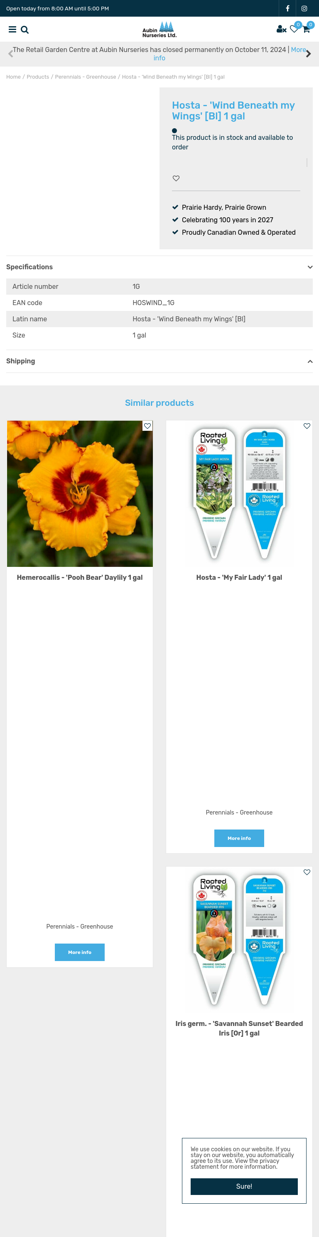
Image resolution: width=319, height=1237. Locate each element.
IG (304, 8)
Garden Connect (141, 1227)
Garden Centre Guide (191, 1227)
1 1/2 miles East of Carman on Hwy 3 (164, 1032)
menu (12, 29)
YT (147, 1200)
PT (159, 1200)
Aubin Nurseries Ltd (164, 1023)
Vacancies (159, 1130)
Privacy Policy (159, 1180)
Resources (159, 1142)
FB (287, 8)
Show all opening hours (160, 987)
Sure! (244, 1186)
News (159, 1155)
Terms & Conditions (159, 1167)
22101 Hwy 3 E (164, 1044)
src (25, 29)
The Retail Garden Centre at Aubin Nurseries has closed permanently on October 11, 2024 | (159, 54)
